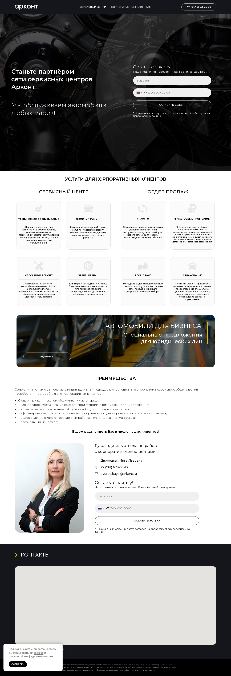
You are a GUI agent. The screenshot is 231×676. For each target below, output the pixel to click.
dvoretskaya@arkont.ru (118, 474)
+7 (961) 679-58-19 (114, 467)
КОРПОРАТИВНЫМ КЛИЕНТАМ (131, 7)
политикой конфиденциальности (31, 656)
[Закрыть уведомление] (60, 646)
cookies (38, 652)
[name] (172, 80)
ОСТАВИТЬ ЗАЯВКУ (172, 104)
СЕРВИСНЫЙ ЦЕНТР (93, 7)
